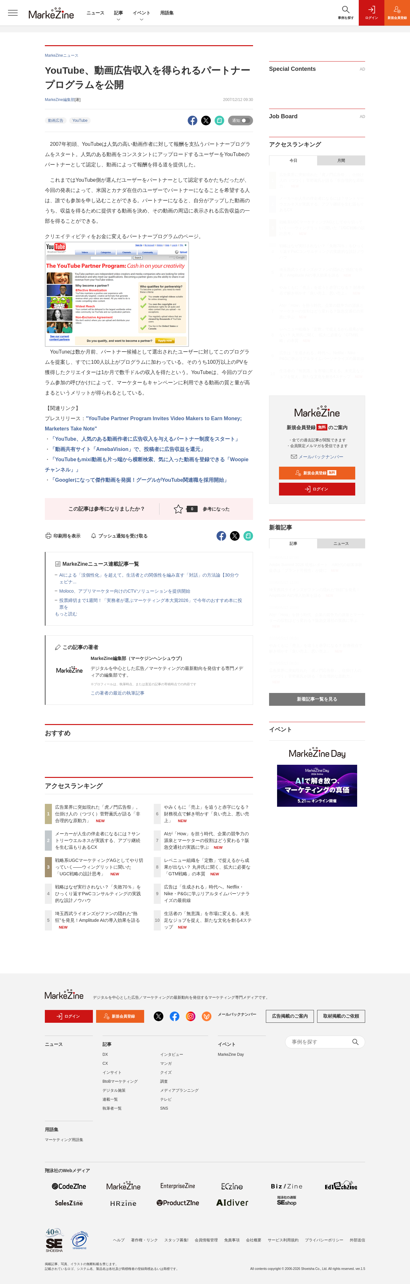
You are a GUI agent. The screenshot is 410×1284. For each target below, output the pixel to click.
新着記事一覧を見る (317, 699)
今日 (293, 160)
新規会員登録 (315, 473)
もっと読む (66, 613)
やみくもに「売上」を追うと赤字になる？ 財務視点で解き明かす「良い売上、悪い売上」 (206, 814)
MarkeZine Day (231, 1054)
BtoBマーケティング (120, 1081)
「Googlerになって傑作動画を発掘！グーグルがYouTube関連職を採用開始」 (139, 480)
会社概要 (253, 1240)
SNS (164, 1108)
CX (105, 1063)
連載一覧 (110, 1099)
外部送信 (357, 1240)
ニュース (95, 12)
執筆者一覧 (112, 1108)
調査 (164, 1081)
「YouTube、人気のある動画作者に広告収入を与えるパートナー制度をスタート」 (145, 439)
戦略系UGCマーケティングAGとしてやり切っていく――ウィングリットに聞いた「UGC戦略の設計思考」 (99, 867)
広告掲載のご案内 (290, 1016)
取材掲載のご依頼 (341, 1016)
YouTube (79, 120)
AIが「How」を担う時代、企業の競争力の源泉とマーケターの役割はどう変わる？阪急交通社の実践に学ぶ (206, 840)
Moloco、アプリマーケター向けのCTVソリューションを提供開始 (124, 591)
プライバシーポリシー (324, 1240)
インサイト (112, 1072)
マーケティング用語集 (64, 1140)
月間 (341, 160)
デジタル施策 (114, 1090)
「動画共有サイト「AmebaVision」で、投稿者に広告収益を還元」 (127, 449)
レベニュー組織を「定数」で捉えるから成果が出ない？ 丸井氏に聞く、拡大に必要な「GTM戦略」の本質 (207, 867)
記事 (118, 13)
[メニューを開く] (13, 13)
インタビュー (171, 1054)
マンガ (166, 1063)
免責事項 (232, 1240)
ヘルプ (119, 1240)
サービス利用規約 (283, 1240)
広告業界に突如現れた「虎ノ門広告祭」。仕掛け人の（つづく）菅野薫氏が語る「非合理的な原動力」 (97, 814)
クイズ (166, 1072)
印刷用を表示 (62, 535)
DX (105, 1054)
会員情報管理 (206, 1240)
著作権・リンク (144, 1240)
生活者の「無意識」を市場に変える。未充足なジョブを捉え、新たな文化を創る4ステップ (208, 920)
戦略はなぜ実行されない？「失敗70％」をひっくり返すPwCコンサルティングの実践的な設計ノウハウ (98, 893)
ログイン (316, 489)
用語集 (167, 12)
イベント (142, 13)
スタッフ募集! (176, 1240)
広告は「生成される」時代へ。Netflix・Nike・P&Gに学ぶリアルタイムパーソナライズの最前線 (207, 893)
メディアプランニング (179, 1090)
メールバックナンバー (317, 456)
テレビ (166, 1099)
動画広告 (55, 120)
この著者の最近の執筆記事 (117, 693)
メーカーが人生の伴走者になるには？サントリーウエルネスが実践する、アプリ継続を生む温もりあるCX (97, 840)
